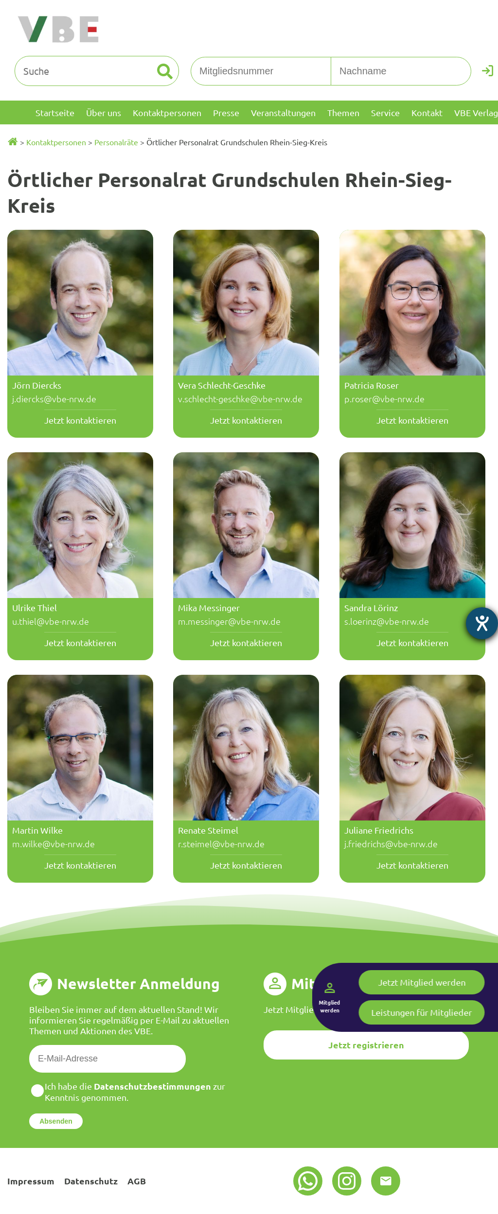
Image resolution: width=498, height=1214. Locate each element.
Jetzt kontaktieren (80, 420)
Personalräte (116, 142)
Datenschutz (91, 1180)
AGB (136, 1180)
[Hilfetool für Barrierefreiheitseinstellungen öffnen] (482, 623)
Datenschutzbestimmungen (152, 1086)
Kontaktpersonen (56, 142)
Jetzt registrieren (366, 1044)
